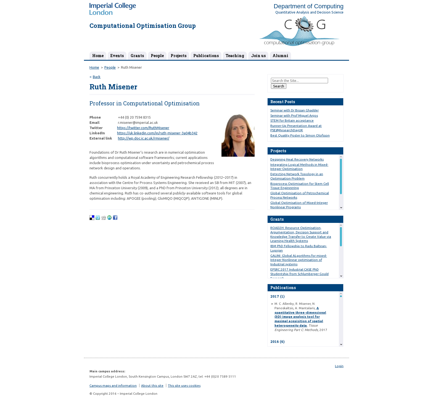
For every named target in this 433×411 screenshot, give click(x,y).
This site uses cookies (184, 385)
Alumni (280, 55)
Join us (258, 55)
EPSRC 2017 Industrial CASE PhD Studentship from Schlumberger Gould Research (299, 274)
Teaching (235, 55)
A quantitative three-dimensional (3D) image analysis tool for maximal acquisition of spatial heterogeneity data (300, 316)
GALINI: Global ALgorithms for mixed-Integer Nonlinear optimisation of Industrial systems (298, 260)
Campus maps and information (113, 385)
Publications (206, 55)
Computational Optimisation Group (142, 26)
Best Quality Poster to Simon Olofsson (300, 135)
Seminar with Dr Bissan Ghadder (294, 110)
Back (97, 77)
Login (339, 366)
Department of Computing (309, 6)
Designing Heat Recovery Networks (297, 159)
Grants (137, 55)
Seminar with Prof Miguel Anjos (294, 115)
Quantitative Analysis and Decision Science (309, 12)
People (157, 55)
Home (98, 55)
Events (117, 55)
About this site (152, 385)
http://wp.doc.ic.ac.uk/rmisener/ (143, 138)
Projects (178, 55)
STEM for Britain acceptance (292, 120)
